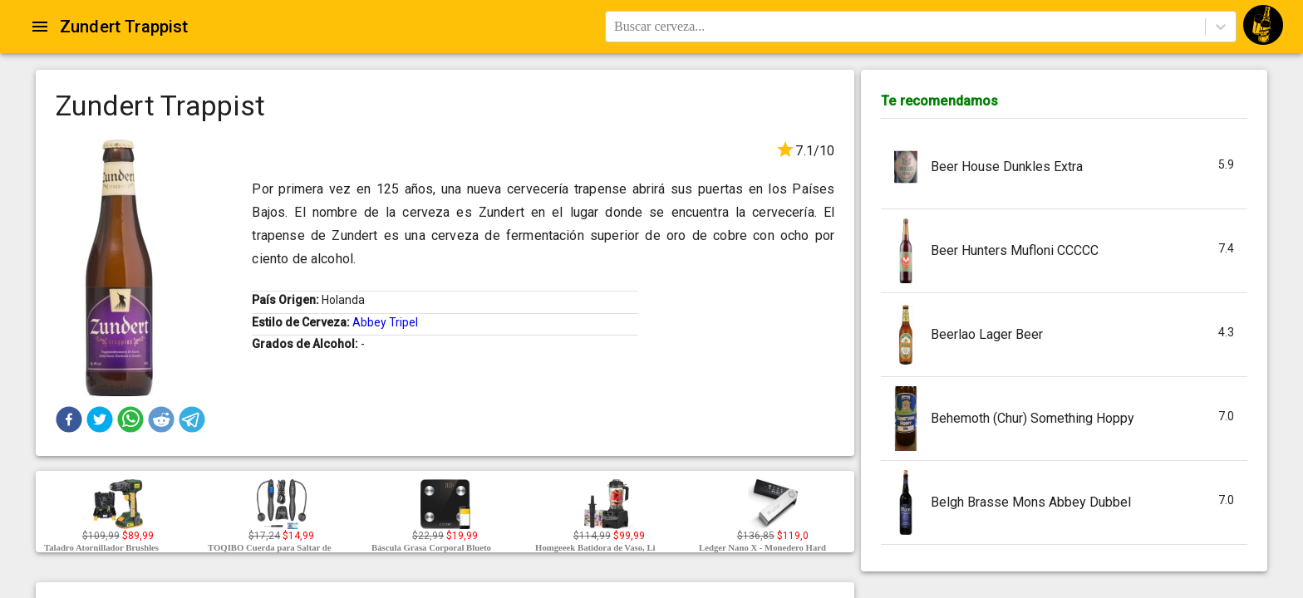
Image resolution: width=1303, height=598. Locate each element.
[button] (69, 419)
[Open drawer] (40, 27)
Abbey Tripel (385, 322)
